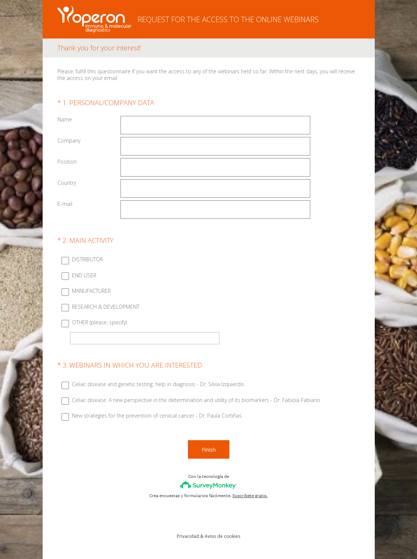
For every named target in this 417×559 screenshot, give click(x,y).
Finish (209, 449)
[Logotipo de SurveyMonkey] (208, 485)
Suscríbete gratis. (250, 496)
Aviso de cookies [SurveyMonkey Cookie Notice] (222, 536)
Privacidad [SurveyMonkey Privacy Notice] (188, 536)
